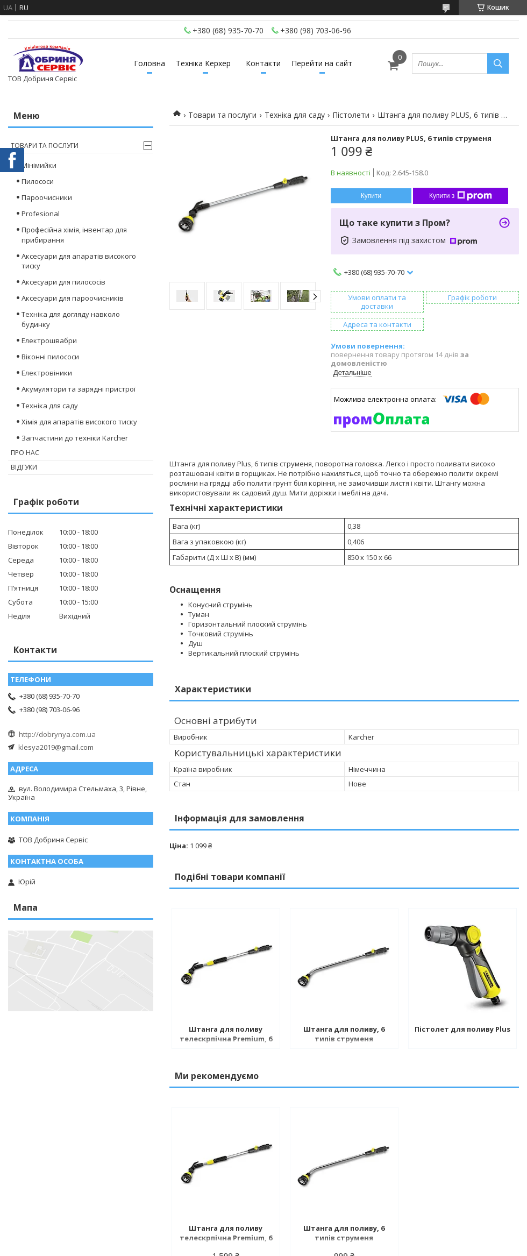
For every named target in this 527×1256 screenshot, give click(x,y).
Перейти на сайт (321, 63)
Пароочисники (47, 197)
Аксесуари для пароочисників (73, 298)
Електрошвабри (49, 340)
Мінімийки (39, 165)
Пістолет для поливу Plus (462, 1029)
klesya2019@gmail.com (56, 747)
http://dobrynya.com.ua (57, 734)
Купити (371, 196)
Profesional (41, 213)
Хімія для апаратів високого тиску (79, 422)
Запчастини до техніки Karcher (75, 438)
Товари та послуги (222, 115)
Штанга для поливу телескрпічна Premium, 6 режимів (226, 1035)
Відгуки (24, 467)
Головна (149, 63)
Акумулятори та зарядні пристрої (79, 389)
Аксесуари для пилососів (63, 282)
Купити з (460, 196)
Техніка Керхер (203, 63)
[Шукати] (498, 63)
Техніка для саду (295, 115)
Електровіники (47, 373)
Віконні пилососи (50, 356)
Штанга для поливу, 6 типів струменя (343, 1034)
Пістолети (350, 115)
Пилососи (38, 181)
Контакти (263, 63)
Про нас (25, 452)
